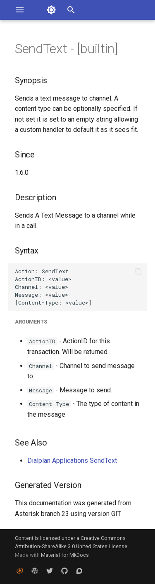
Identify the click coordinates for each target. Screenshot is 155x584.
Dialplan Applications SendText (72, 460)
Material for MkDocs (65, 555)
